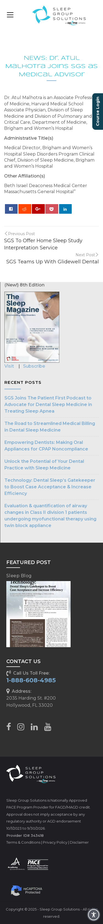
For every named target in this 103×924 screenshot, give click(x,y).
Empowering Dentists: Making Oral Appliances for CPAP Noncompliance (46, 446)
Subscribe (34, 366)
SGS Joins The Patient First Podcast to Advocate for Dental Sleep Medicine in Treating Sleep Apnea (48, 404)
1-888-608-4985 (31, 680)
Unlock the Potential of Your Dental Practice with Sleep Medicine (44, 465)
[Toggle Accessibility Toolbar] (94, 915)
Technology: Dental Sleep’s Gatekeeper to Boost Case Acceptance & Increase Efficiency (49, 487)
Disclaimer (79, 842)
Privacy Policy (55, 842)
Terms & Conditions (23, 842)
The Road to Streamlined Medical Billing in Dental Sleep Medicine (49, 427)
